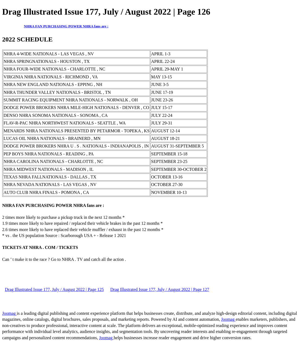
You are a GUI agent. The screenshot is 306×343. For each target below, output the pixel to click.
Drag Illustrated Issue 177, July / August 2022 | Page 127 (159, 289)
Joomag (9, 313)
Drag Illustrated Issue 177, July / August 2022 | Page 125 (54, 289)
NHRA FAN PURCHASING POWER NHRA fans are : (66, 26)
